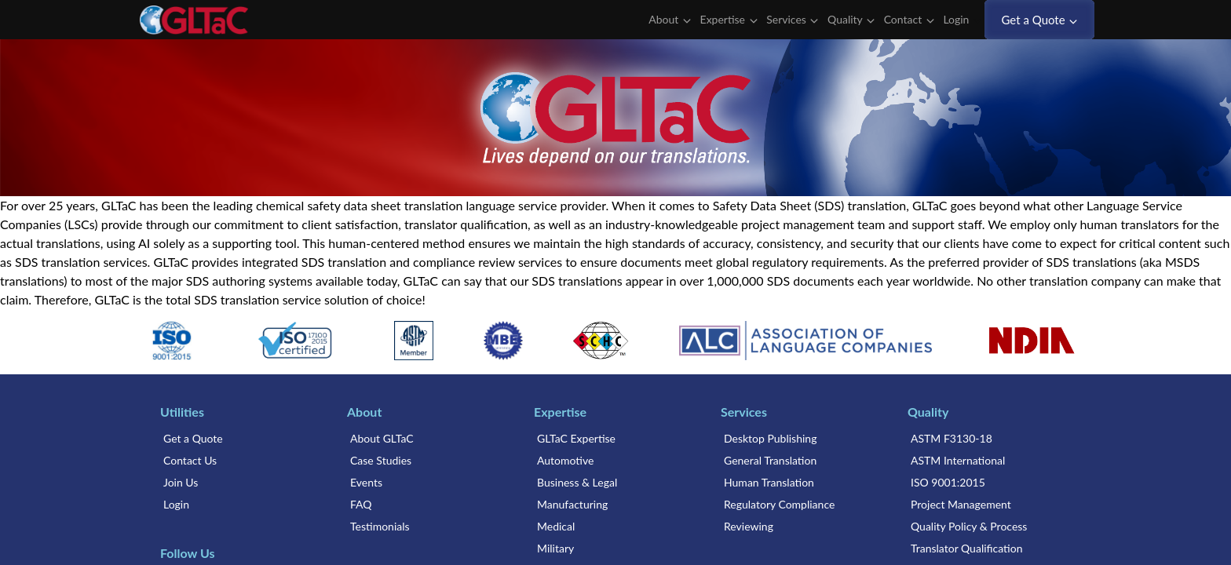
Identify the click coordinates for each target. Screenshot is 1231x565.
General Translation (770, 460)
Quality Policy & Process (969, 526)
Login (962, 19)
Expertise (729, 19)
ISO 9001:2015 (948, 482)
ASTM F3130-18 (951, 438)
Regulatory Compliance (779, 504)
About (669, 19)
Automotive (565, 460)
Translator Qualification (967, 548)
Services (792, 19)
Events (366, 482)
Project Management (961, 504)
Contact (909, 19)
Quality (851, 19)
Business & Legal (577, 482)
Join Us (180, 482)
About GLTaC (382, 438)
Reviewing (748, 526)
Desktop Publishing (770, 438)
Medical (556, 526)
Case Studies (380, 460)
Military (555, 548)
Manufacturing (572, 504)
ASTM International (958, 460)
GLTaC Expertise (576, 438)
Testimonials (380, 526)
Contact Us (190, 460)
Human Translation (769, 482)
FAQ (361, 504)
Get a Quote (1040, 19)
